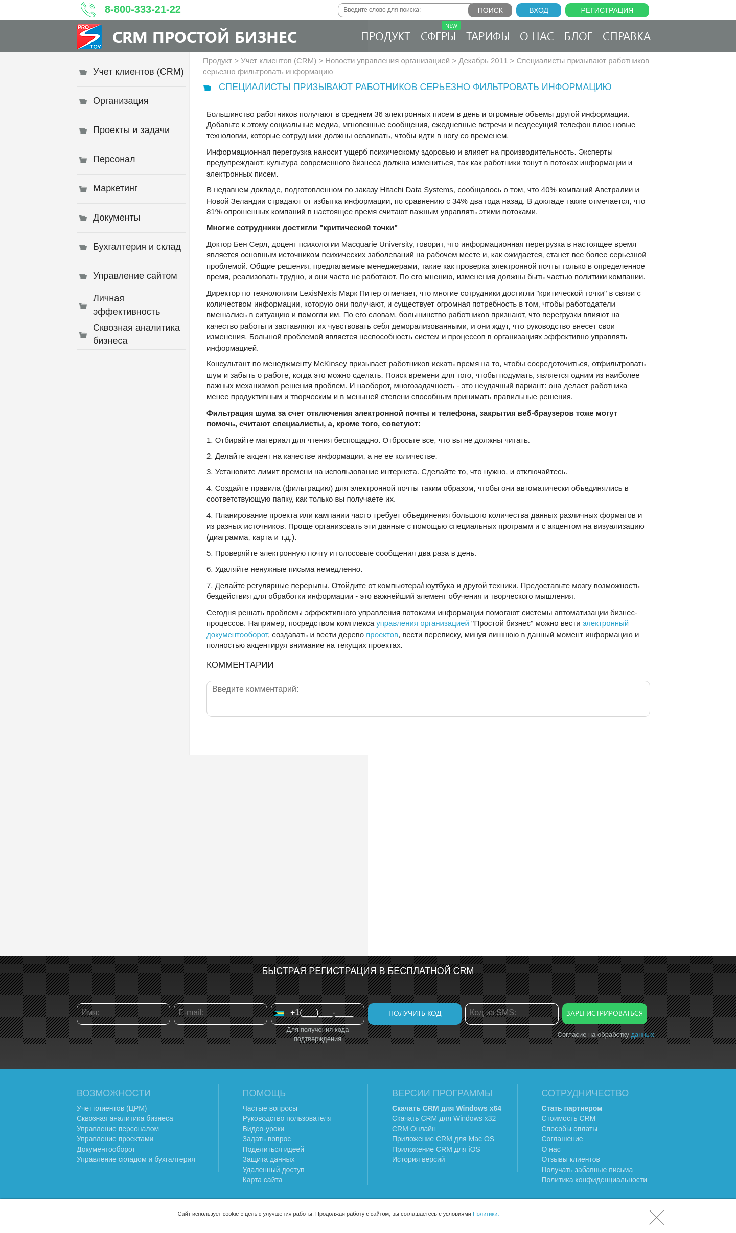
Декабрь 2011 (484, 60)
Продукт (385, 36)
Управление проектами (115, 1139)
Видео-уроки (264, 1128)
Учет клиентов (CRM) (279, 60)
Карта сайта (263, 1180)
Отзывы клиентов (571, 1159)
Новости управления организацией (388, 60)
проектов (382, 634)
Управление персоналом (118, 1128)
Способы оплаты (570, 1128)
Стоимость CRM (569, 1118)
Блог (578, 36)
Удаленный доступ (274, 1169)
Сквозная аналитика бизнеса (125, 1118)
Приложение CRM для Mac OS (443, 1139)
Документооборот (106, 1149)
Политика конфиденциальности (595, 1180)
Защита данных (269, 1159)
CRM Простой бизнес (204, 36)
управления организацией (422, 623)
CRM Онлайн (414, 1128)
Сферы (441, 32)
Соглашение (562, 1139)
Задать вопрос (267, 1139)
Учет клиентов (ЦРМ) (112, 1108)
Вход (538, 10)
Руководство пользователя (287, 1118)
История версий (418, 1159)
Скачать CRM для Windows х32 (444, 1118)
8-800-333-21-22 (143, 9)
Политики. (486, 1213)
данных (642, 1035)
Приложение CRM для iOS (436, 1149)
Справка (627, 36)
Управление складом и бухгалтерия (136, 1159)
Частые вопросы (270, 1108)
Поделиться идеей (274, 1149)
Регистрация (607, 10)
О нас (537, 36)
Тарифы (488, 36)
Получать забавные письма (587, 1169)
